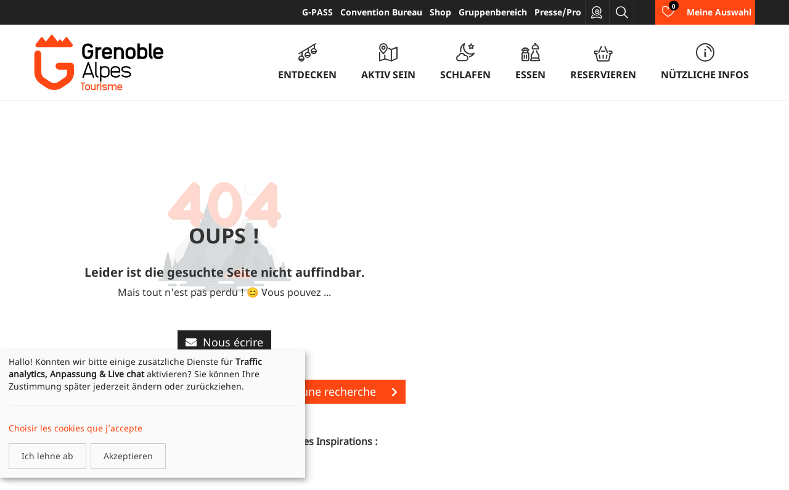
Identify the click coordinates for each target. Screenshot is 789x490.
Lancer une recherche (331, 391)
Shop (440, 12)
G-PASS (317, 12)
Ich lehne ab (47, 456)
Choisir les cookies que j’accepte (75, 428)
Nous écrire (224, 342)
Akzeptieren (128, 456)
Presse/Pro (557, 12)
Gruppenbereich (493, 12)
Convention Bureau (381, 12)
